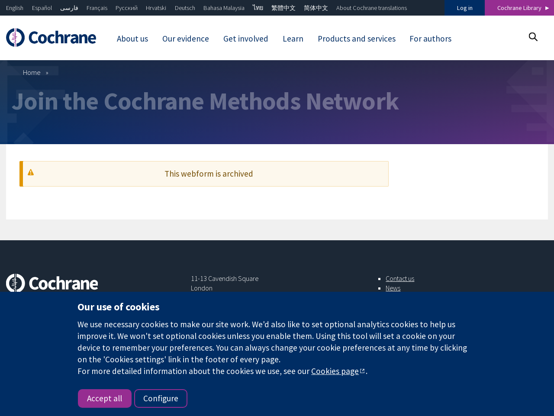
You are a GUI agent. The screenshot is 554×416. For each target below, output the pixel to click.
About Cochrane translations (371, 8)
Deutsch (185, 8)
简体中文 (316, 8)
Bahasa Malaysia (224, 8)
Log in (465, 8)
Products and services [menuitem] (357, 38)
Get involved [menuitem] (245, 38)
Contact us (400, 278)
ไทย (258, 8)
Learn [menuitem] (293, 38)
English (14, 8)
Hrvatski (156, 8)
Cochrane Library (519, 8)
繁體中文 (283, 8)
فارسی (69, 8)
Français (97, 8)
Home (32, 72)
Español (42, 8)
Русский (127, 8)
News (393, 288)
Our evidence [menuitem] (185, 38)
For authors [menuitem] (430, 38)
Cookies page (335, 371)
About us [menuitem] (132, 38)
